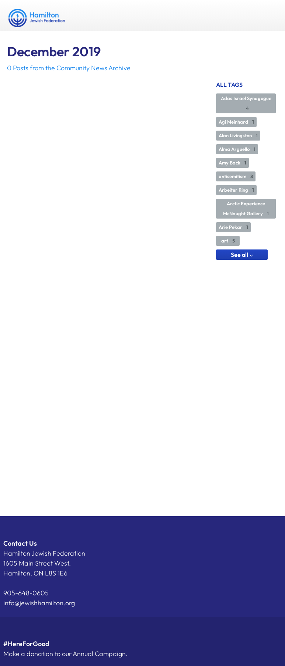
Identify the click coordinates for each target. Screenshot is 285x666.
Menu (269, 15)
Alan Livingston (238, 135)
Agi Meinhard (236, 122)
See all (242, 254)
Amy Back (232, 163)
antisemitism (236, 176)
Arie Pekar (233, 227)
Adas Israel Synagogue (246, 103)
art (228, 241)
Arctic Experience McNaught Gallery (246, 208)
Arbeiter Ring (236, 190)
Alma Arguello (237, 149)
